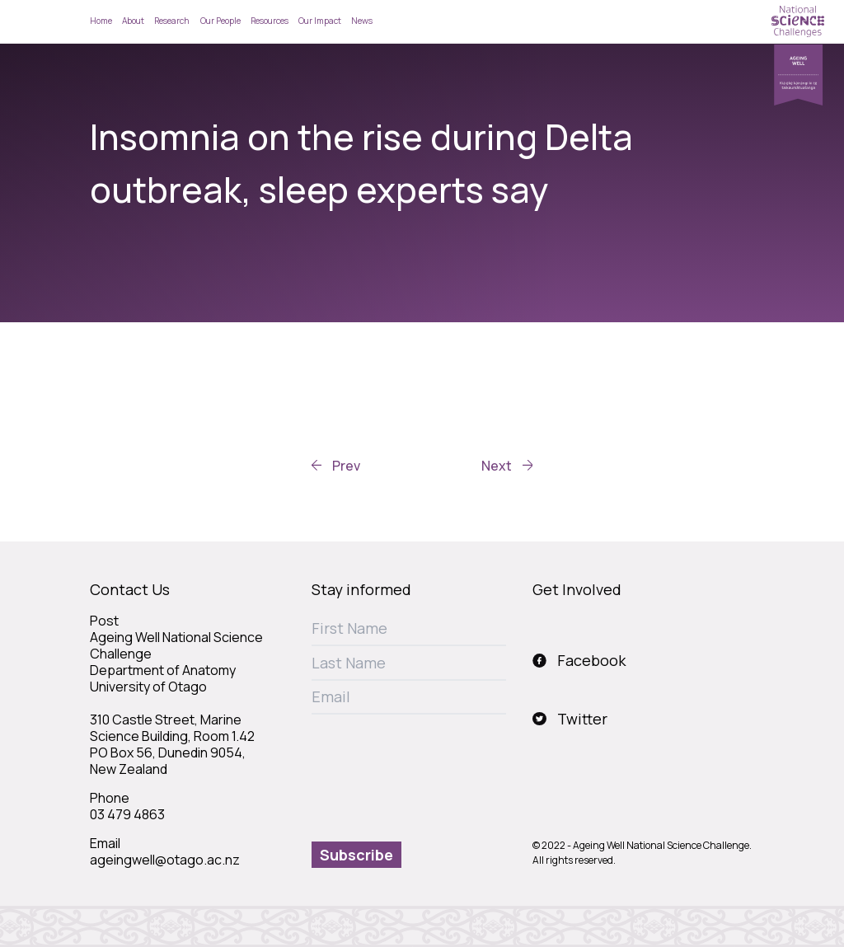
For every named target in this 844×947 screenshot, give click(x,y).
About (133, 20)
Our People (220, 20)
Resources (269, 20)
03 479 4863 (127, 814)
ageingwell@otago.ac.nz (165, 860)
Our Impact (319, 20)
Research (172, 20)
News (362, 20)
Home (101, 20)
